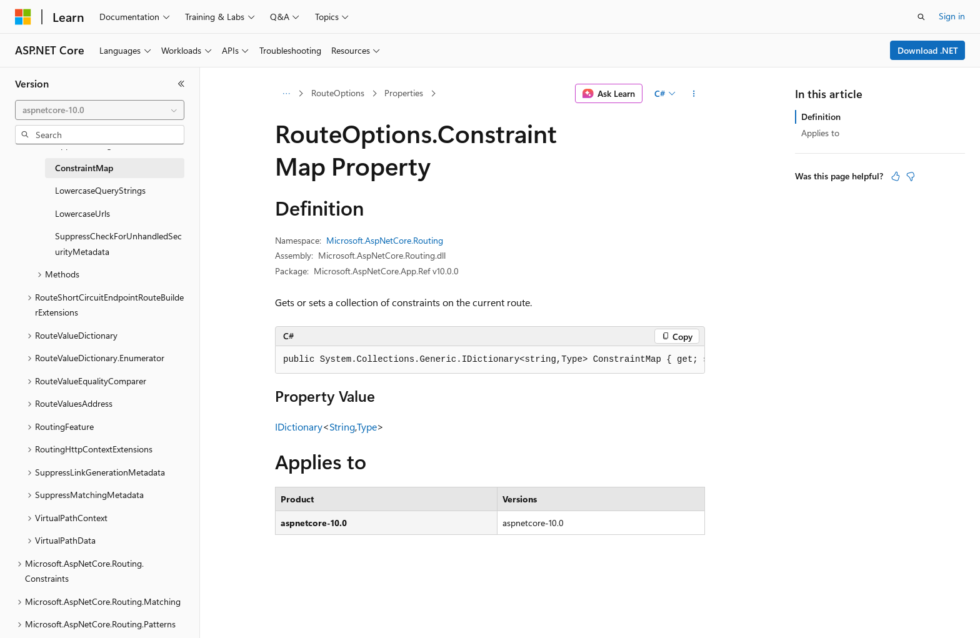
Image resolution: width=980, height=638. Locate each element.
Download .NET (928, 50)
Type (367, 426)
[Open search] (921, 17)
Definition (821, 116)
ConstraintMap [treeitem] (84, 168)
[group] (490, 360)
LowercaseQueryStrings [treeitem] (100, 190)
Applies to (820, 133)
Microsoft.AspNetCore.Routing (384, 240)
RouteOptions (337, 93)
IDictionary (298, 426)
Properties (403, 93)
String (342, 426)
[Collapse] (181, 83)
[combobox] (99, 110)
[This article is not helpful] (910, 176)
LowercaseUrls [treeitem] (82, 213)
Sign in (952, 16)
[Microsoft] (23, 17)
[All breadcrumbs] (286, 94)
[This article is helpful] (895, 176)
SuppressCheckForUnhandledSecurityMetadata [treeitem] (118, 243)
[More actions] (694, 94)
